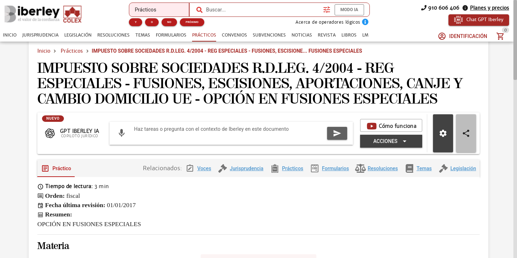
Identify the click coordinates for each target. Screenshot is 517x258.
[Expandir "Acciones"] (391, 146)
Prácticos (72, 51)
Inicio (43, 51)
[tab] (9, 35)
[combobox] (263, 9)
